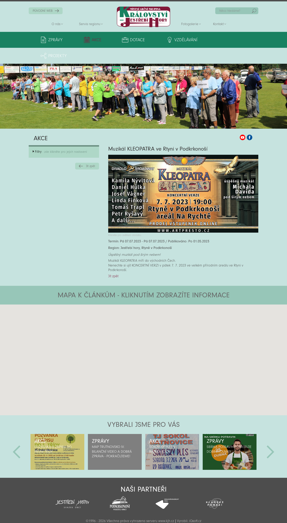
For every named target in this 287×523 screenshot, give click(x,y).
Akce (93, 39)
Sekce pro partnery (143, 514)
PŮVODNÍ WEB (43, 11)
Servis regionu (89, 24)
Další (270, 436)
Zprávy (55, 39)
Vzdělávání (176, 39)
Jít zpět (90, 150)
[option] (57, 436)
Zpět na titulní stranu (143, 16)
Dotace (131, 39)
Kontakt (218, 24)
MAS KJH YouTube (242, 121)
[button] (154, 312)
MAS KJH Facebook (249, 121)
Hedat (254, 11)
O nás (56, 24)
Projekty (220, 39)
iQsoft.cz (195, 505)
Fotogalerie (189, 24)
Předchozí (16, 436)
